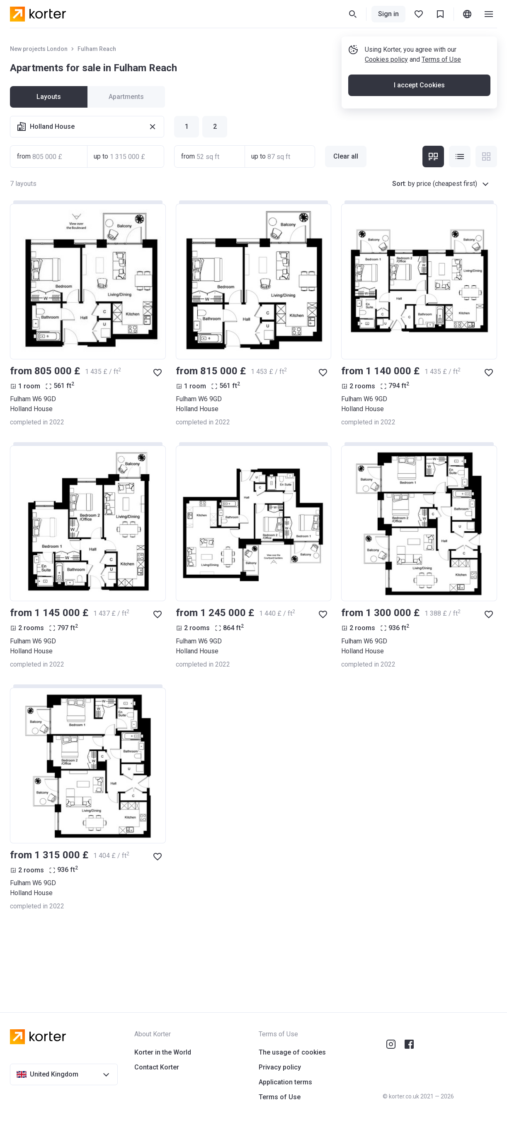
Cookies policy (386, 59)
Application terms (285, 1082)
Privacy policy (280, 1067)
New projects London (39, 49)
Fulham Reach (97, 49)
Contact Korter (156, 1067)
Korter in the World (162, 1052)
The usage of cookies (292, 1052)
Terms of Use (441, 59)
